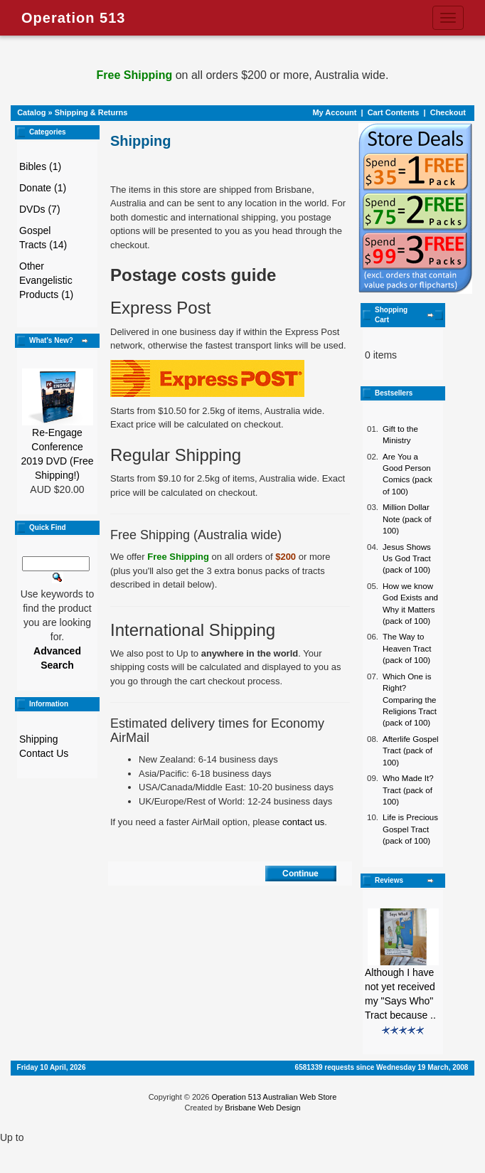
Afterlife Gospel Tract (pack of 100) (411, 751)
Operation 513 (73, 18)
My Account (334, 112)
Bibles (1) (40, 166)
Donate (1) (42, 187)
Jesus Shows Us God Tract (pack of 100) (407, 559)
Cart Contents (394, 112)
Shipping (38, 739)
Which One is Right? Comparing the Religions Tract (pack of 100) (410, 700)
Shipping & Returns (91, 112)
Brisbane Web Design (262, 1107)
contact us (303, 822)
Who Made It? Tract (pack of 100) (408, 790)
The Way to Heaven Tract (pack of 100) (407, 648)
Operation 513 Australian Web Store (273, 1097)
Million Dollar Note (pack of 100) (407, 519)
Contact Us (43, 753)
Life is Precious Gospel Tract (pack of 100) (410, 829)
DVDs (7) (39, 209)
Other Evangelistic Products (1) (46, 280)
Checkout (448, 112)
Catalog (31, 112)
